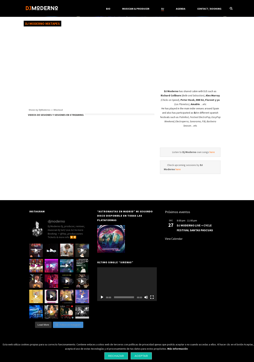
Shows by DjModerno (39, 109)
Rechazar (116, 355)
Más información (177, 348)
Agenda (180, 8)
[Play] (102, 297)
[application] (127, 284)
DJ (162, 8)
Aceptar (141, 355)
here (212, 152)
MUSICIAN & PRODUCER (135, 8)
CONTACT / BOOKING (209, 8)
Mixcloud (58, 109)
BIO (108, 8)
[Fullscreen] (152, 297)
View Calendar (174, 238)
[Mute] (146, 297)
